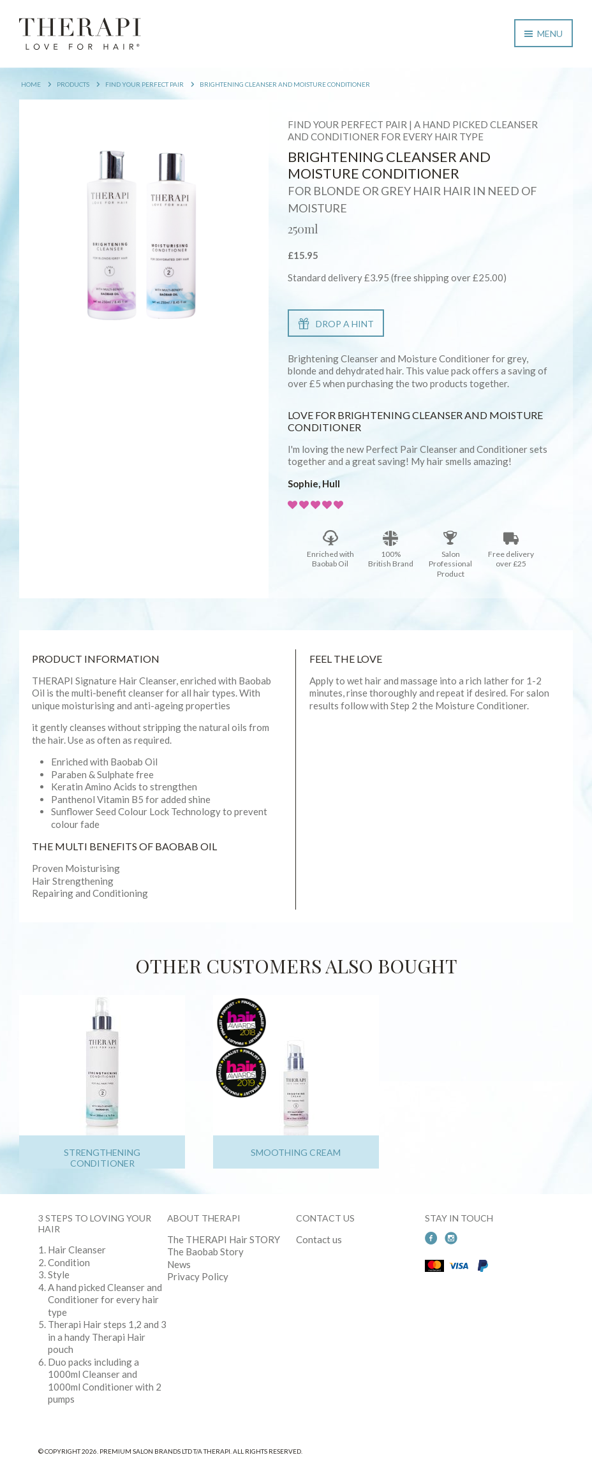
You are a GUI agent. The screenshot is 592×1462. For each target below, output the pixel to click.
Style (59, 1274)
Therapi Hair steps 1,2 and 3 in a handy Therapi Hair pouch (107, 1336)
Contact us (319, 1239)
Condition (69, 1262)
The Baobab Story (205, 1251)
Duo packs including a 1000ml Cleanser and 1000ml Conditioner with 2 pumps (104, 1380)
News (179, 1264)
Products (73, 84)
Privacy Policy (197, 1276)
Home (31, 84)
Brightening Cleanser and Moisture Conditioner (285, 84)
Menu (543, 33)
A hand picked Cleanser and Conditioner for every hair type (105, 1299)
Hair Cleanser (77, 1249)
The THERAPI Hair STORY (223, 1239)
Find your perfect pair (144, 84)
